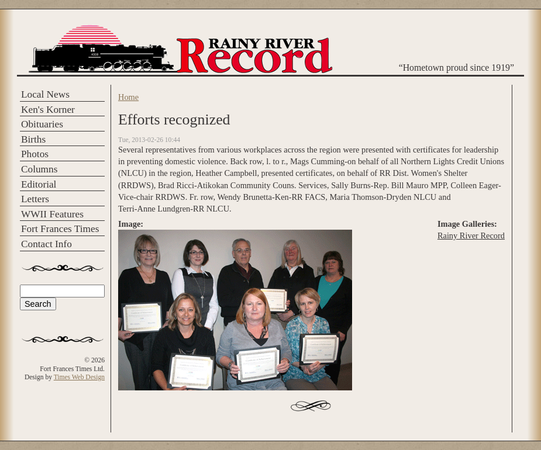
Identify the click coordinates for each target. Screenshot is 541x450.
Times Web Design (79, 376)
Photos (35, 154)
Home (128, 97)
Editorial (38, 184)
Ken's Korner (48, 109)
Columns (39, 169)
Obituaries (42, 124)
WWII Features (52, 214)
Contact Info (46, 244)
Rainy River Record (471, 235)
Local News (45, 94)
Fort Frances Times (60, 228)
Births (33, 139)
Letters (35, 199)
